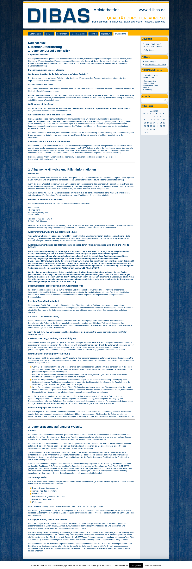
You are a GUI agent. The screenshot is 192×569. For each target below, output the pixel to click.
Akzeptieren (136, 565)
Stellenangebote (78, 34)
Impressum (106, 34)
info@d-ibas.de (149, 50)
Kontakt (93, 34)
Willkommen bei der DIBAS (155, 65)
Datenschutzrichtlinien (152, 565)
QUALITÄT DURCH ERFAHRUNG (136, 18)
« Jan (147, 133)
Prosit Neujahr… (151, 61)
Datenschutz (120, 34)
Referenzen (62, 34)
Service (49, 34)
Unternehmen (36, 34)
